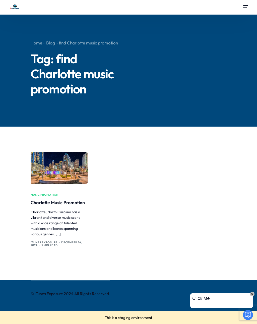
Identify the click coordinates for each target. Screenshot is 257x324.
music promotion (44, 194)
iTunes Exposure (44, 242)
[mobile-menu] (244, 7)
